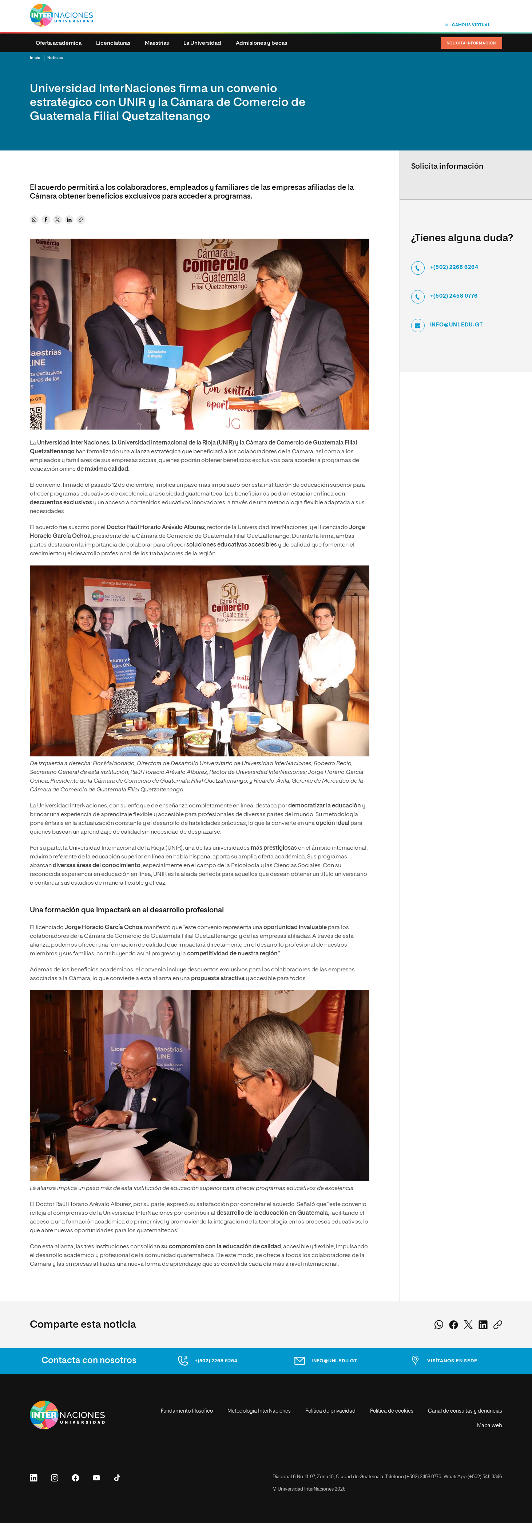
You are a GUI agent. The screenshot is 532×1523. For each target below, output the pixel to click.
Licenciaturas (113, 43)
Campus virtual (471, 25)
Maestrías (157, 43)
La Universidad (202, 43)
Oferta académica (59, 43)
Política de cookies (391, 1411)
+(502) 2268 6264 (454, 267)
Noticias (55, 58)
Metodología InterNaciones (259, 1411)
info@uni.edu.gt (456, 325)
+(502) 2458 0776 (454, 296)
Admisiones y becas (261, 43)
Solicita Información (471, 43)
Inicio (35, 58)
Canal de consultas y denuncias (465, 1411)
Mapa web (489, 1425)
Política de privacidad (330, 1411)
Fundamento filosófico (187, 1411)
